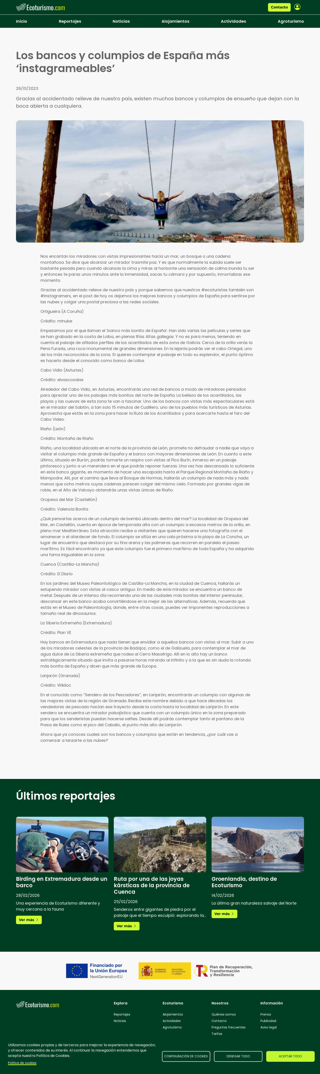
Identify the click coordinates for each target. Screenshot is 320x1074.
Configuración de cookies (186, 1056)
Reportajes (70, 21)
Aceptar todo (290, 1056)
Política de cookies (22, 1063)
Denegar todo (238, 1056)
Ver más (29, 920)
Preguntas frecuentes (229, 1027)
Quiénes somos (224, 1014)
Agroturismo (291, 21)
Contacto (279, 7)
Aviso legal (268, 1027)
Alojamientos (175, 21)
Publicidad (268, 1021)
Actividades (233, 21)
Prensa (265, 1014)
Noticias (121, 21)
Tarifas (217, 1034)
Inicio (21, 21)
